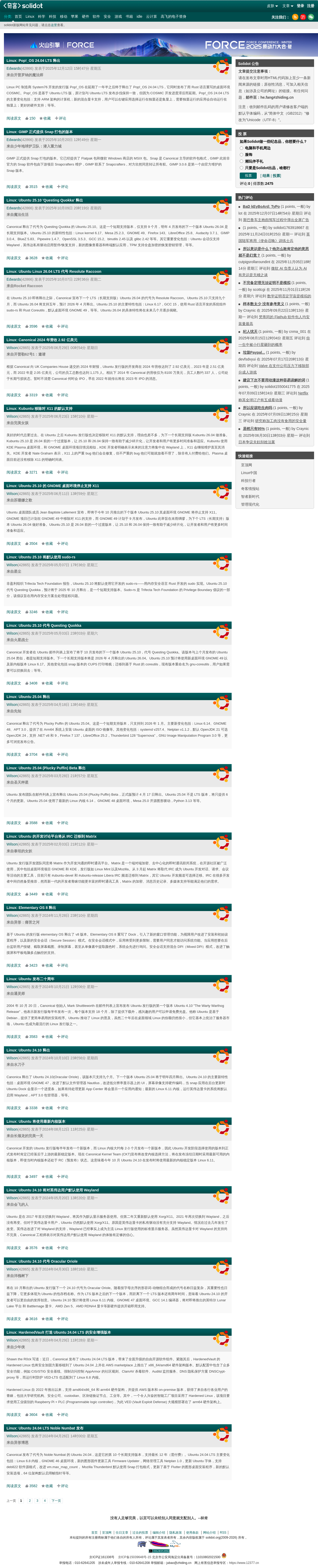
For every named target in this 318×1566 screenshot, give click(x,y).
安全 (107, 16)
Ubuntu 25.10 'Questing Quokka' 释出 (51, 200)
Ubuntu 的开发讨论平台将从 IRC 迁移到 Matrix (58, 836)
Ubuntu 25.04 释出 (34, 697)
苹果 (74, 16)
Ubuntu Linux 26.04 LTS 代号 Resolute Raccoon (60, 271)
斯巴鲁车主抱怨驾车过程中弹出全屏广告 (276, 220)
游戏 (118, 16)
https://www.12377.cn (244, 1563)
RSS (223, 1532)
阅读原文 (14, 118)
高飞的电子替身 (173, 16)
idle (139, 16)
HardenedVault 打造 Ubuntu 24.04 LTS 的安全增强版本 (65, 1332)
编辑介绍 (159, 1532)
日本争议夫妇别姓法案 (256, 442)
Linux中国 (249, 473)
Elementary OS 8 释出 (37, 908)
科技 (52, 16)
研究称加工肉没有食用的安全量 (280, 421)
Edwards (14, 68)
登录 (300, 6)
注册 (310, 6)
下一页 (56, 1501)
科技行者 (248, 480)
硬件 (85, 16)
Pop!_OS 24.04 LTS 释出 (39, 60)
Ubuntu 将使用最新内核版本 (42, 1121)
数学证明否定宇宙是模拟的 (289, 296)
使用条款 (192, 1532)
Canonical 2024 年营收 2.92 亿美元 (48, 340)
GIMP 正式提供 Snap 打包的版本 (46, 132)
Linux (30, 16)
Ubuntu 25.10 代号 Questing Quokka (50, 625)
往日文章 (122, 1532)
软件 (96, 16)
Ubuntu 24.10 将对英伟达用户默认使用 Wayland (59, 1190)
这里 (54, 25)
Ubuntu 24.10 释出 (34, 1050)
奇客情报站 (250, 489)
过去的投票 (140, 1532)
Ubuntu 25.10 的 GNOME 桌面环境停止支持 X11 (59, 486)
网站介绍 (209, 1532)
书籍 (129, 16)
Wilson (12, 348)
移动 (63, 16)
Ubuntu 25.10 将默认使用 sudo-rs (47, 557)
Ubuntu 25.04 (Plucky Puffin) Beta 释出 (52, 768)
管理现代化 (250, 504)
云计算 (151, 16)
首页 (18, 16)
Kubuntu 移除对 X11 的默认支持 (45, 408)
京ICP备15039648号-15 (134, 1557)
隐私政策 (175, 1532)
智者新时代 (250, 496)
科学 (41, 16)
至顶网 (246, 465)
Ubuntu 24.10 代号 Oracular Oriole (48, 1261)
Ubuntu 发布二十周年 (36, 979)
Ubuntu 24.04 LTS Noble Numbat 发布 (51, 1428)
